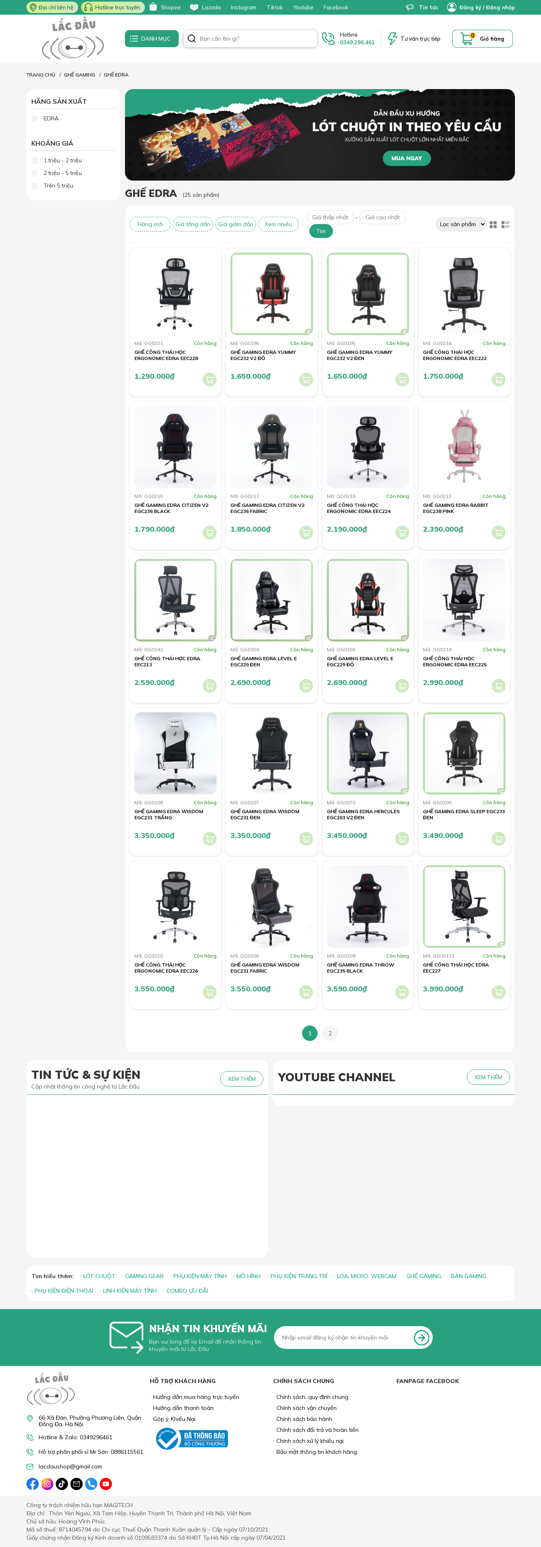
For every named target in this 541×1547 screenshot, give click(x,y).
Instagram (243, 7)
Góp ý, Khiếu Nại (174, 1419)
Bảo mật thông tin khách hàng (316, 1451)
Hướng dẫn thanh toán (183, 1408)
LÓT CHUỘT (99, 1276)
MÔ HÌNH (249, 1276)
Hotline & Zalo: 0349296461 (75, 1437)
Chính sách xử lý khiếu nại (310, 1440)
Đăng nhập (500, 7)
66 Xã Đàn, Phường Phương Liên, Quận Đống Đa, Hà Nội (90, 1420)
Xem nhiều (278, 224)
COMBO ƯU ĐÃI (187, 1290)
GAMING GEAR (144, 1276)
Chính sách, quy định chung (312, 1397)
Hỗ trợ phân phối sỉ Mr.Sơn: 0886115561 (91, 1452)
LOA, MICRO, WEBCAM (366, 1276)
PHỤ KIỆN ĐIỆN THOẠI (64, 1290)
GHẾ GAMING (423, 1276)
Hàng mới (150, 224)
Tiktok (275, 7)
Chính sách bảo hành (304, 1419)
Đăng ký (470, 7)
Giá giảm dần (235, 224)
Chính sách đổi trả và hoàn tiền (317, 1430)
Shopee (164, 7)
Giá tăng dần (192, 224)
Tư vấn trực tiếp (420, 38)
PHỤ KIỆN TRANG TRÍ (299, 1276)
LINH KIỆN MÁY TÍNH (130, 1290)
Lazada (205, 7)
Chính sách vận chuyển (306, 1408)
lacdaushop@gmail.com (70, 1466)
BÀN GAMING (468, 1276)
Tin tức (422, 7)
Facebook (336, 7)
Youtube (303, 7)
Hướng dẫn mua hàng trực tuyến (196, 1397)
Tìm (321, 231)
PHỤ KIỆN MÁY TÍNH (200, 1276)
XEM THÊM (242, 1079)
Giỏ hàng (492, 38)
